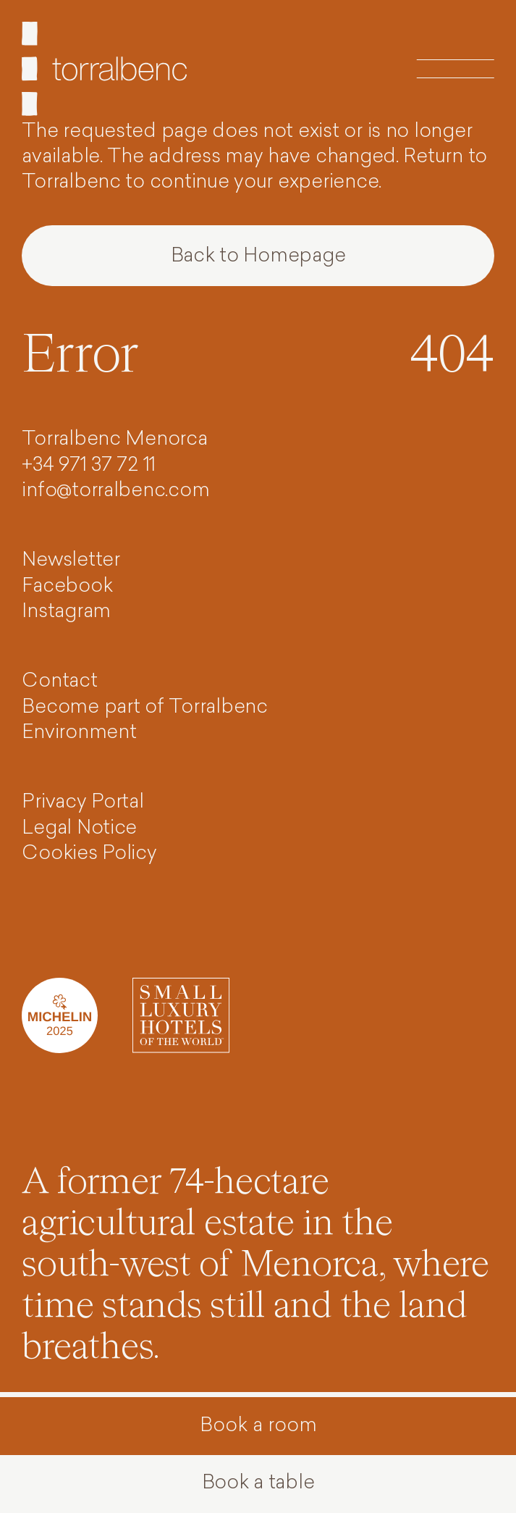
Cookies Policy (89, 854)
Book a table (258, 1483)
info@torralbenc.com (115, 491)
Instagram (66, 612)
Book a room (258, 1426)
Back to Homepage (258, 257)
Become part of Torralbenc (144, 708)
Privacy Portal (82, 803)
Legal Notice (79, 829)
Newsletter (70, 561)
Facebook (67, 587)
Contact (59, 682)
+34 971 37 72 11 (89, 466)
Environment (79, 733)
